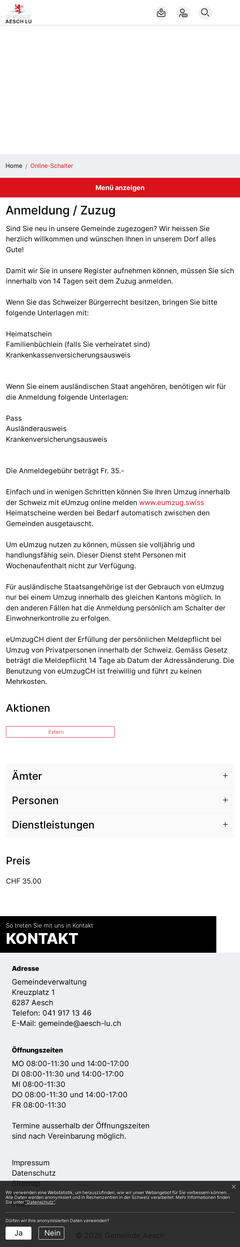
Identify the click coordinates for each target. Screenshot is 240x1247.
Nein (52, 1233)
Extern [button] (56, 732)
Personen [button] (35, 800)
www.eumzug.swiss (176, 502)
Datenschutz (34, 1173)
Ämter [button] (27, 776)
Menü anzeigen (120, 188)
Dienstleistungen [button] (53, 825)
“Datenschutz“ (40, 1202)
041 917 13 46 (67, 1013)
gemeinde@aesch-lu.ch (79, 1023)
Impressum (31, 1162)
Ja (18, 1233)
